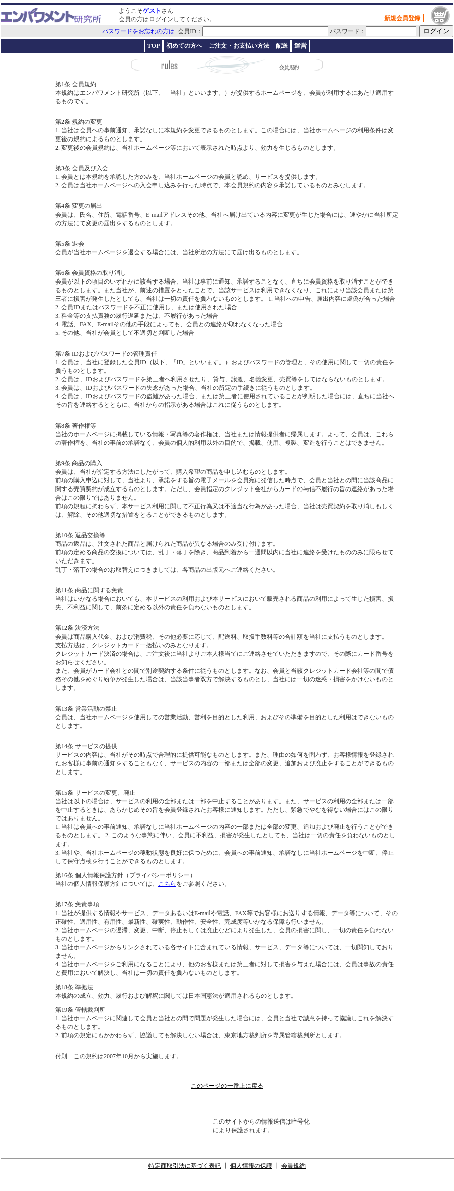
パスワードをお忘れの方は (138, 31)
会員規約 (293, 1165)
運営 (300, 45)
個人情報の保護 (251, 1165)
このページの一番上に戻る (227, 1085)
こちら (167, 883)
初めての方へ (184, 45)
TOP (153, 45)
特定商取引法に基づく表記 (184, 1165)
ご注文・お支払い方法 (239, 45)
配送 (282, 45)
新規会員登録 (402, 18)
